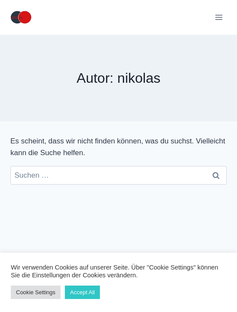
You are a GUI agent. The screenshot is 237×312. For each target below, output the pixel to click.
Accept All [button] (82, 292)
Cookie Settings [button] (35, 292)
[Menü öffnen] (219, 17)
